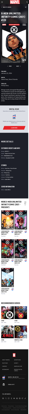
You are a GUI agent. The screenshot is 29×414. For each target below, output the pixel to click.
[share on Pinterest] (19, 398)
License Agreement (6, 409)
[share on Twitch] (22, 398)
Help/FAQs (5, 363)
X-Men (2, 320)
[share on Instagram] (8, 398)
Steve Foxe (4, 79)
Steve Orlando (13, 79)
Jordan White (7, 179)
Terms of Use (4, 406)
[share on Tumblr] (11, 398)
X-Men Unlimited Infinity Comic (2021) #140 (5, 261)
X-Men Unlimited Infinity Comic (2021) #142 (5, 232)
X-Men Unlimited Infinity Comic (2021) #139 (18, 261)
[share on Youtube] (14, 398)
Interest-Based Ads (15, 409)
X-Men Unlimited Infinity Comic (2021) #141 (18, 232)
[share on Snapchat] (17, 398)
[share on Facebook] (3, 398)
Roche (4, 236)
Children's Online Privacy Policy (19, 407)
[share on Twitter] (6, 398)
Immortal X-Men (18, 340)
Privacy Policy (11, 406)
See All (25, 203)
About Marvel (6, 359)
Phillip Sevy (5, 85)
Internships (5, 369)
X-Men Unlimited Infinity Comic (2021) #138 (5, 290)
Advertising (17, 359)
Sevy (17, 236)
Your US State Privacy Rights (21, 406)
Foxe (2, 236)
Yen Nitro (8, 175)
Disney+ (16, 363)
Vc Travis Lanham (9, 177)
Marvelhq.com (18, 366)
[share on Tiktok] (25, 398)
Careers (4, 366)
